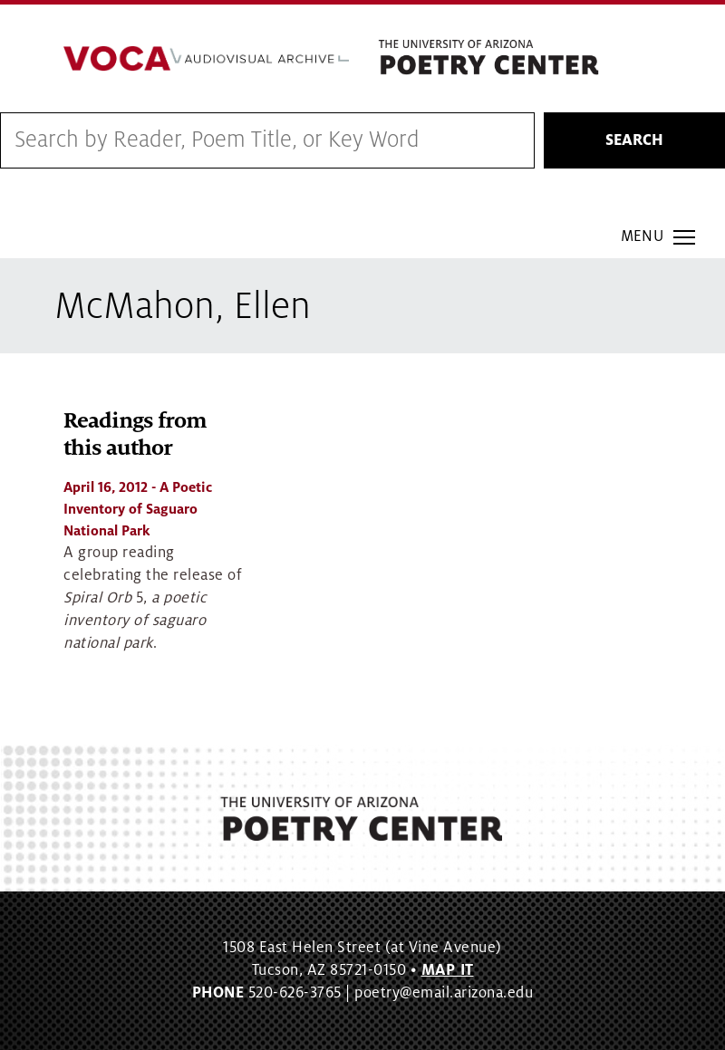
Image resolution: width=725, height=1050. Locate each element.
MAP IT (447, 970)
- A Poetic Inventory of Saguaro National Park (137, 509)
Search (634, 140)
